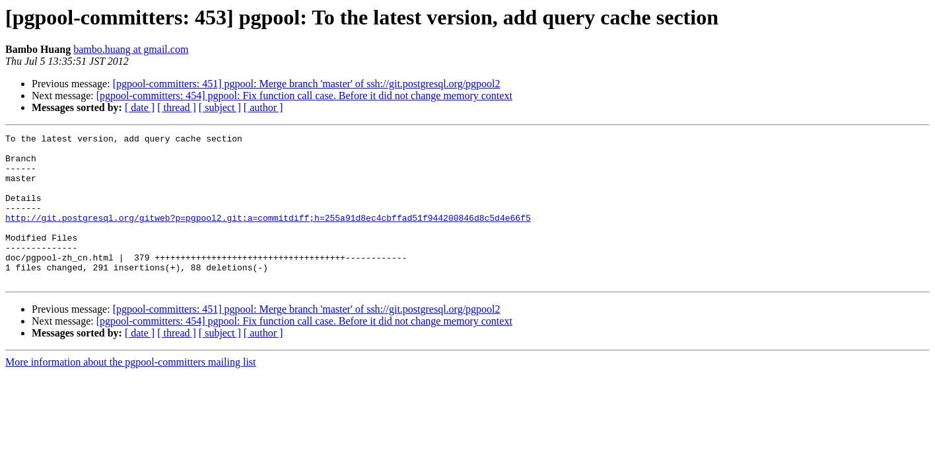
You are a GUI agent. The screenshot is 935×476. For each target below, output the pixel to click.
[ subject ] (220, 107)
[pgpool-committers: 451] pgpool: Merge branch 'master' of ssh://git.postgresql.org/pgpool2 (307, 83)
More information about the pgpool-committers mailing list (130, 391)
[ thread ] (176, 107)
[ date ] (140, 107)
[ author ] (263, 107)
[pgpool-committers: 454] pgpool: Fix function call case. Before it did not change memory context (304, 95)
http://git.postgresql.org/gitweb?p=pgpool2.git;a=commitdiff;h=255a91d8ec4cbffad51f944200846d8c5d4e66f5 (268, 235)
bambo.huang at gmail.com (130, 49)
